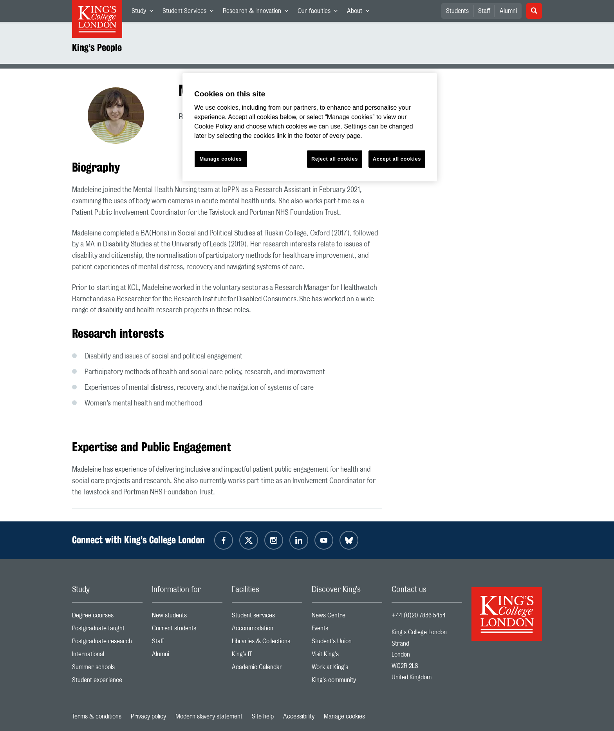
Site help (263, 716)
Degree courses (107, 617)
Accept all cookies (397, 159)
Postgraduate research (107, 643)
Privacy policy (148, 716)
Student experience (107, 682)
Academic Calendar (267, 669)
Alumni (508, 11)
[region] (309, 127)
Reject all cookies (334, 159)
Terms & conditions (96, 716)
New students (187, 617)
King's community (347, 682)
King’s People (97, 47)
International (107, 656)
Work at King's (347, 669)
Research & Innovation (258, 12)
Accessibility (298, 716)
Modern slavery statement (208, 716)
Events (347, 630)
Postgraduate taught (107, 630)
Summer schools (107, 669)
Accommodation (267, 630)
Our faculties (320, 12)
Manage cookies (344, 716)
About (360, 12)
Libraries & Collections (267, 643)
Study (145, 12)
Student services (267, 617)
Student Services (190, 12)
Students (457, 11)
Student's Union (347, 643)
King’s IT (267, 656)
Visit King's (347, 656)
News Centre (347, 617)
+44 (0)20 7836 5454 (419, 615)
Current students (187, 630)
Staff (484, 11)
